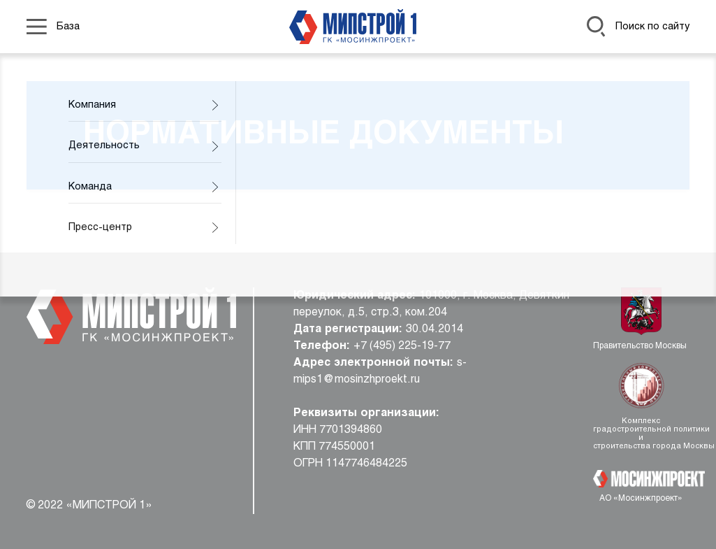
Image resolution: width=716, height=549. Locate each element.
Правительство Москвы (641, 346)
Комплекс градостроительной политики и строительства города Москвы (641, 434)
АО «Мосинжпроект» (640, 498)
